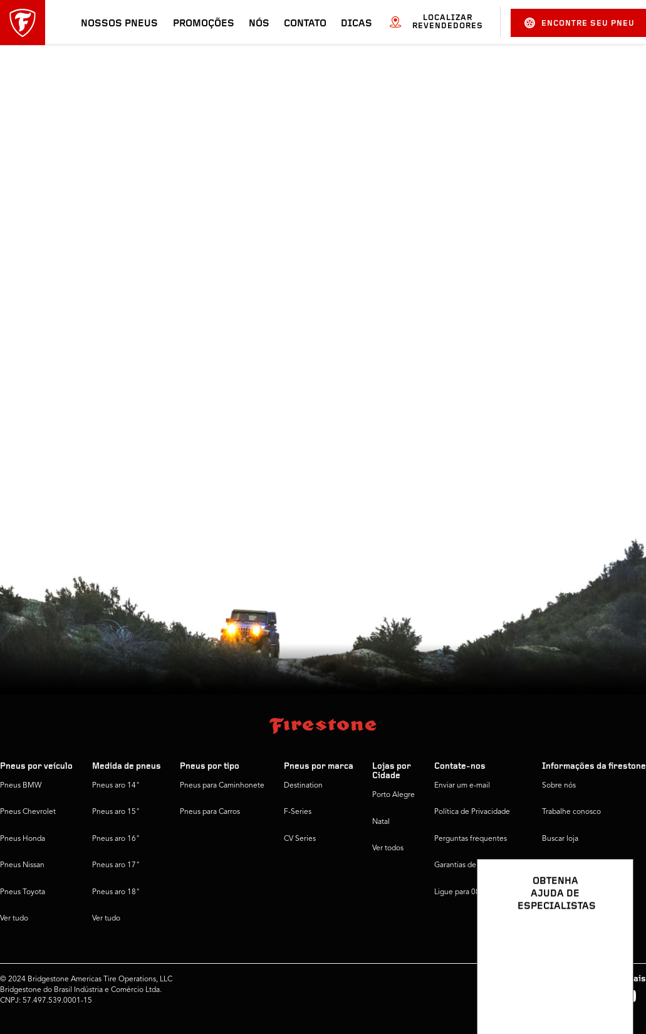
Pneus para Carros (210, 812)
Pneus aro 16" (116, 839)
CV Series (300, 839)
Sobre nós (559, 785)
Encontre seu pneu (579, 23)
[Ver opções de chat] (609, 988)
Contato (305, 24)
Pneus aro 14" (116, 785)
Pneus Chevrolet (28, 812)
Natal (381, 822)
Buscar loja (560, 839)
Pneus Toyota (22, 892)
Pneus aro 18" (116, 892)
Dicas (356, 24)
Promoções (203, 24)
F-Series (297, 812)
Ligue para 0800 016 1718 (478, 892)
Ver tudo (14, 918)
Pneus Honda (22, 839)
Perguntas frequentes (470, 839)
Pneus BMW (20, 785)
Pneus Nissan (22, 865)
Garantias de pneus (466, 865)
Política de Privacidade (472, 812)
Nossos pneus (119, 24)
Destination (303, 785)
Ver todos (388, 848)
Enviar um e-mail (462, 785)
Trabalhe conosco (571, 812)
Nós (259, 24)
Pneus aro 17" (116, 865)
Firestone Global (570, 892)
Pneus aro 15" (116, 812)
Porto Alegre (393, 795)
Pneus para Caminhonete (222, 785)
